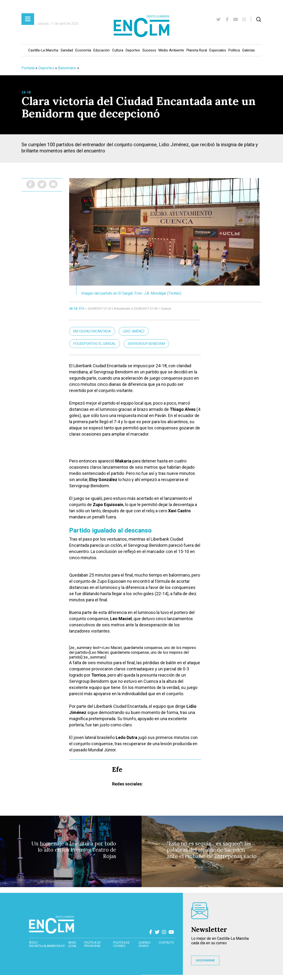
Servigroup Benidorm (146, 344)
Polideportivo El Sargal (94, 344)
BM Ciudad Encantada (92, 331)
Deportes (133, 50)
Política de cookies (121, 944)
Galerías (248, 50)
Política (234, 50)
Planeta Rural (196, 50)
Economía (83, 50)
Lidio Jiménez (134, 331)
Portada (28, 68)
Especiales (217, 50)
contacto (166, 942)
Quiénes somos (144, 944)
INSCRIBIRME (205, 960)
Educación (101, 50)
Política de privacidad (92, 944)
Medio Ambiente (171, 50)
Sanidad (67, 50)
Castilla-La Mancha (43, 50)
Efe (81, 308)
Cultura (117, 50)
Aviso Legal (72, 944)
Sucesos (149, 50)
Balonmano (67, 68)
